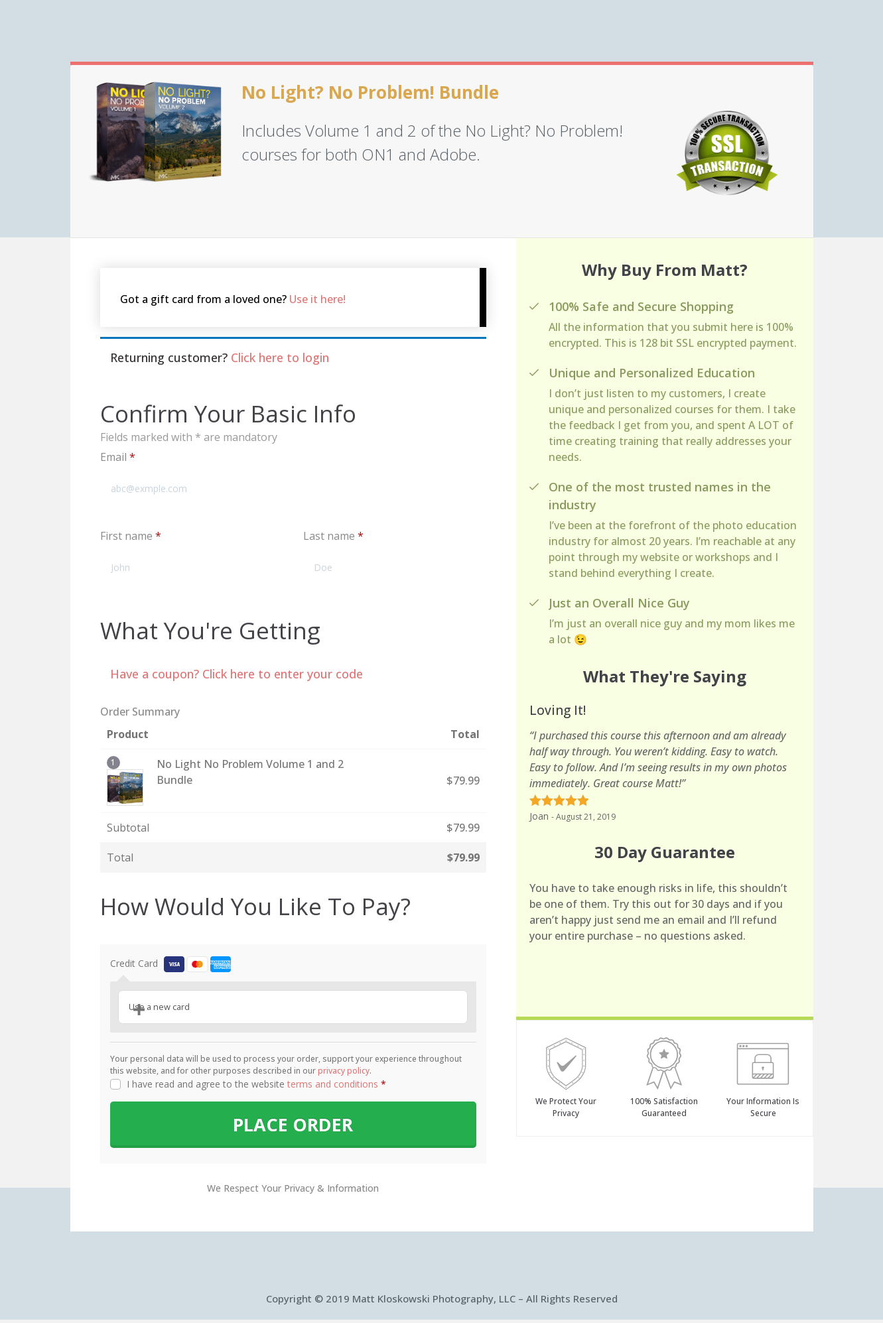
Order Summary (140, 711)
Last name (333, 536)
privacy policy (344, 1070)
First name (130, 536)
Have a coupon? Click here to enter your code (236, 674)
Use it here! (317, 299)
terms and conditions (332, 1084)
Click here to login (280, 357)
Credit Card (170, 963)
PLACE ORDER (293, 1126)
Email (117, 457)
